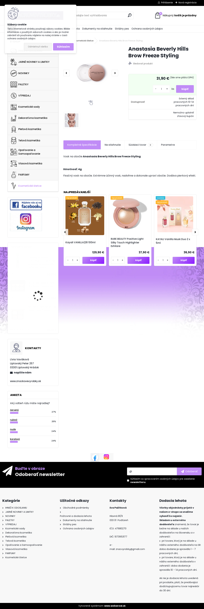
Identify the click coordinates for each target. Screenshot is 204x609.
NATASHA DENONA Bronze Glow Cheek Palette (42, 308)
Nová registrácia (187, 2)
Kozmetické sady (25, 106)
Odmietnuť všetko (38, 46)
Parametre (168, 145)
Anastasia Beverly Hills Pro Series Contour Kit (41, 284)
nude (13, 429)
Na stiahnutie (113, 145)
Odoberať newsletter (40, 474)
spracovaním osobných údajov (161, 478)
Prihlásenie (167, 2)
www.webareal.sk (115, 605)
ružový (13, 419)
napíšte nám (22, 372)
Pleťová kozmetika (25, 129)
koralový (15, 439)
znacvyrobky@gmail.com (130, 549)
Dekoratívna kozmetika (28, 118)
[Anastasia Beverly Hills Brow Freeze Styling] (90, 73)
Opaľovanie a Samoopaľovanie (25, 151)
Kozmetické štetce (25, 186)
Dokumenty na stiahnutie (97, 28)
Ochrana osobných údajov (147, 28)
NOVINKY (19, 73)
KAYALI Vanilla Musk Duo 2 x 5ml (173, 241)
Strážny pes (122, 28)
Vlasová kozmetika (26, 163)
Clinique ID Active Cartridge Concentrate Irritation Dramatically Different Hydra (41, 262)
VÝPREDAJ (20, 95)
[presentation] (66, 73)
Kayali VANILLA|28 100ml (80, 242)
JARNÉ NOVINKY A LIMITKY (29, 62)
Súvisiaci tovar (141, 145)
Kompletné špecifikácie (82, 145)
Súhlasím (63, 47)
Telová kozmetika (25, 140)
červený (14, 410)
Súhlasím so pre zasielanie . (162, 480)
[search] (129, 15)
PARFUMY (19, 174)
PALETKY (19, 84)
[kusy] (159, 89)
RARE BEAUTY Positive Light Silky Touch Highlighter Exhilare (127, 242)
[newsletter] (189, 471)
